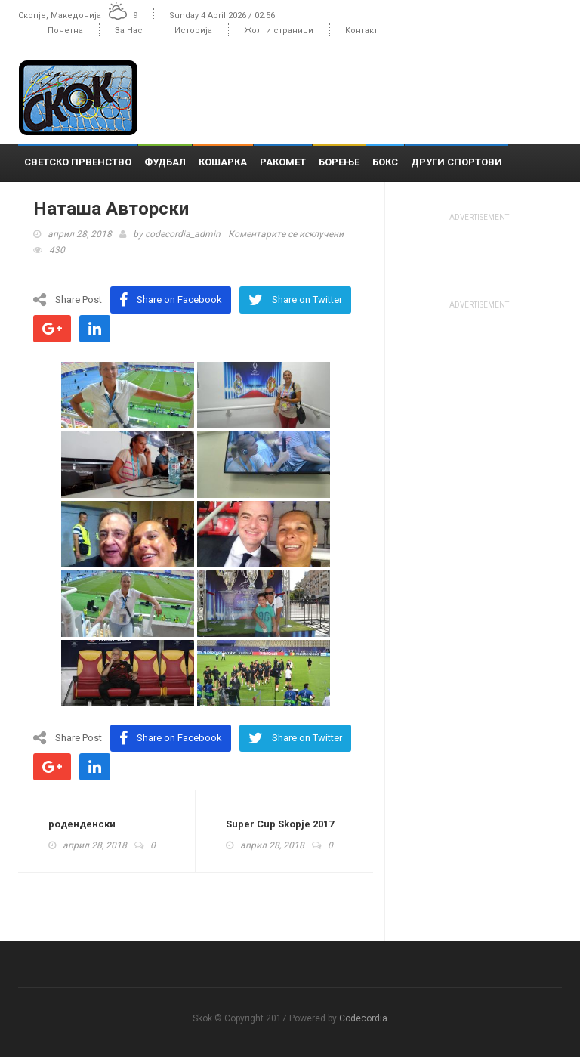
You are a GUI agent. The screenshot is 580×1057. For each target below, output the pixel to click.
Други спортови (456, 162)
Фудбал (165, 162)
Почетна (65, 31)
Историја (193, 31)
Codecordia (363, 1018)
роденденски (82, 824)
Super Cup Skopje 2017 (280, 824)
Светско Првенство (77, 162)
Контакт (361, 31)
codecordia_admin (183, 234)
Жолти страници (278, 31)
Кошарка (223, 162)
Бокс (385, 162)
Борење (339, 162)
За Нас (129, 31)
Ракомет (283, 162)
